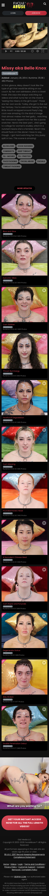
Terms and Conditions (34, 864)
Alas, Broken (8, 697)
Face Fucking (10, 161)
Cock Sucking (25, 146)
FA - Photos (24, 156)
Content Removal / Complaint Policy (28, 868)
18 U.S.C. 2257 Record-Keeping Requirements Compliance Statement (24, 856)
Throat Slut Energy (11, 371)
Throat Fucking (11, 166)
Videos (13, 864)
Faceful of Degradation (13, 418)
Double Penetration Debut (15, 743)
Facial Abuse (27, 161)
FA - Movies (9, 156)
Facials (41, 161)
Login (13, 13)
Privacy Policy (10, 867)
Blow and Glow (9, 231)
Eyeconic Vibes (9, 278)
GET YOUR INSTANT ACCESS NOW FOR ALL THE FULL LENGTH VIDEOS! (24, 823)
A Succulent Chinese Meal (15, 557)
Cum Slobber (9, 324)
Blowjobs (8, 146)
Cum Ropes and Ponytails (14, 604)
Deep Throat (24, 151)
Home (6, 864)
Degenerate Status (11, 650)
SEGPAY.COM (20, 876)
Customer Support (26, 867)
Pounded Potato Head (13, 511)
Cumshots (8, 151)
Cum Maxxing (9, 464)
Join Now (36, 13)
